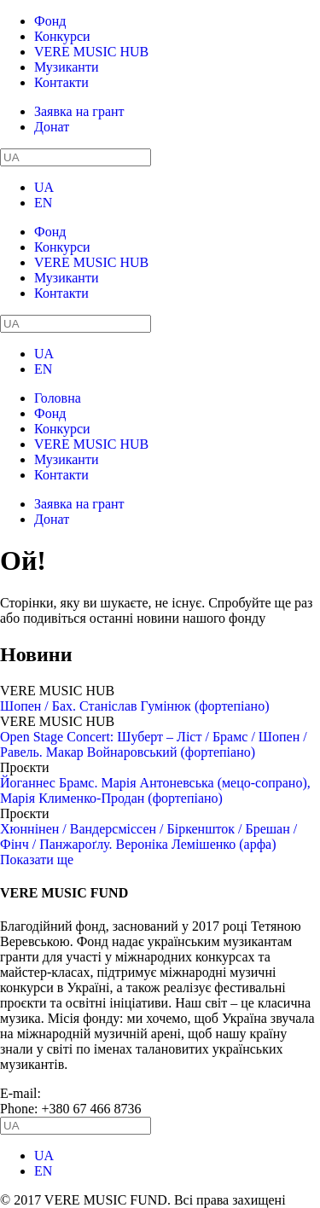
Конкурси (62, 36)
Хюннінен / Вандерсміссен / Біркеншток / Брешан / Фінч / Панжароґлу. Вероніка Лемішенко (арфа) (148, 836)
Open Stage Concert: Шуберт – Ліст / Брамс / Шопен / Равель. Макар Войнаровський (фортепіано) (153, 744)
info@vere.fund (87, 1093)
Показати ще (36, 859)
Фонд (50, 21)
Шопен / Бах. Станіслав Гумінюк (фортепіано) (134, 706)
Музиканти (66, 67)
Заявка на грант (79, 111)
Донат (51, 126)
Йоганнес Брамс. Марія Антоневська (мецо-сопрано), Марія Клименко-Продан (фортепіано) (155, 790)
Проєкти (24, 767)
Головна (57, 398)
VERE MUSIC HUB (91, 51)
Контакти (61, 82)
